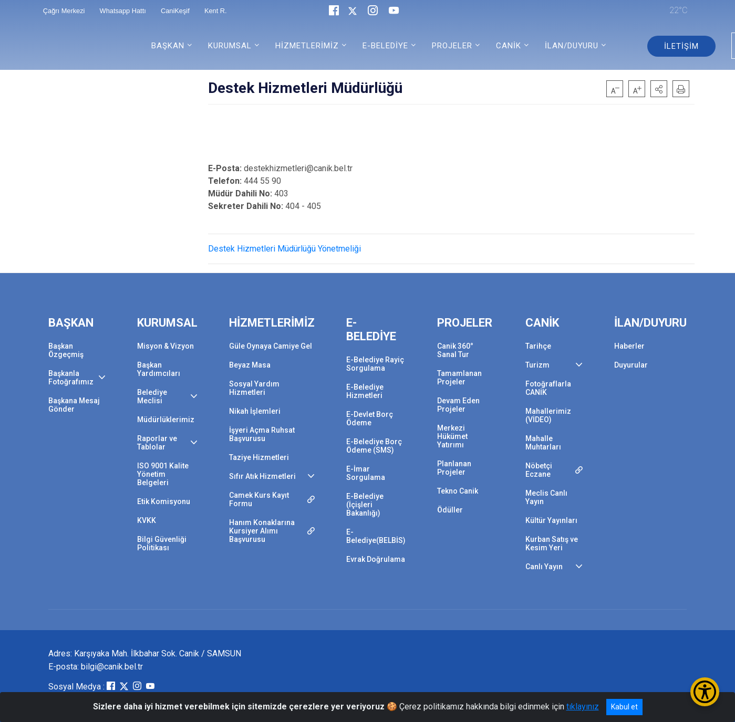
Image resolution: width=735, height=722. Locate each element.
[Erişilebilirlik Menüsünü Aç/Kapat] (704, 691)
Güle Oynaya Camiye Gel (270, 346)
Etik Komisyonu (163, 501)
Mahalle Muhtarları (543, 442)
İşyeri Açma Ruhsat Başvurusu (262, 434)
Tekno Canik (457, 491)
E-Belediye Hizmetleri (365, 391)
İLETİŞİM (681, 46)
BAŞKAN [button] (167, 45)
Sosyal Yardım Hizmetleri (254, 388)
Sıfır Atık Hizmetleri (262, 476)
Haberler (629, 346)
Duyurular (631, 365)
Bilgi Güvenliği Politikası (162, 543)
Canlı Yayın (544, 566)
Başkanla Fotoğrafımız (71, 377)
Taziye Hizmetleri (259, 457)
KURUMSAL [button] (230, 45)
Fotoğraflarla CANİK (548, 388)
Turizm (537, 365)
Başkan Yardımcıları (158, 369)
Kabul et (624, 707)
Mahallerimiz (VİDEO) (548, 415)
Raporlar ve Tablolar (157, 442)
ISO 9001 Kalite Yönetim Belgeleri (163, 474)
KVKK (146, 520)
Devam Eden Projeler (458, 404)
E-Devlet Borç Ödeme (369, 418)
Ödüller (450, 510)
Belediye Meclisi (152, 396)
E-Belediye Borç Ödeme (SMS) (374, 445)
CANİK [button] (508, 45)
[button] (658, 88)
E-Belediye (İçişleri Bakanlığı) (365, 504)
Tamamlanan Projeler (459, 377)
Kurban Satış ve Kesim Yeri (551, 543)
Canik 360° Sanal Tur (455, 350)
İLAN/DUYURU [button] (571, 45)
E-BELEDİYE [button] (385, 45)
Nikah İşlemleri (255, 411)
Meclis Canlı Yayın (546, 497)
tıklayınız (582, 706)
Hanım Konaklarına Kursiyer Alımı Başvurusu (262, 530)
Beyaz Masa (250, 365)
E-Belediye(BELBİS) (376, 536)
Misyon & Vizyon (165, 346)
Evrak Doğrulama (375, 559)
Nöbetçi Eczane (538, 470)
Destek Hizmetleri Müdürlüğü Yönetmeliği (284, 249)
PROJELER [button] (452, 45)
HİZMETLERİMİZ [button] (307, 45)
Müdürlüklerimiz (165, 419)
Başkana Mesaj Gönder (74, 404)
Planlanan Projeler (454, 467)
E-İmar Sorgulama (365, 473)
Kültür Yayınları (551, 520)
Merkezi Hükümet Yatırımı (452, 436)
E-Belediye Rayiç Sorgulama (375, 363)
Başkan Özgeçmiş (66, 350)
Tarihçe (538, 346)
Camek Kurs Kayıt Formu (259, 499)
